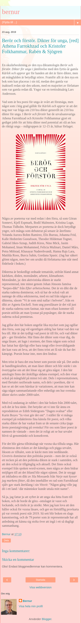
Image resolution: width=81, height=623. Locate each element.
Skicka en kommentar (18, 559)
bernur (11, 11)
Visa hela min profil (31, 606)
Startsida (40, 579)
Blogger (46, 619)
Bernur (27, 601)
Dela (6, 540)
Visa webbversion (40, 587)
